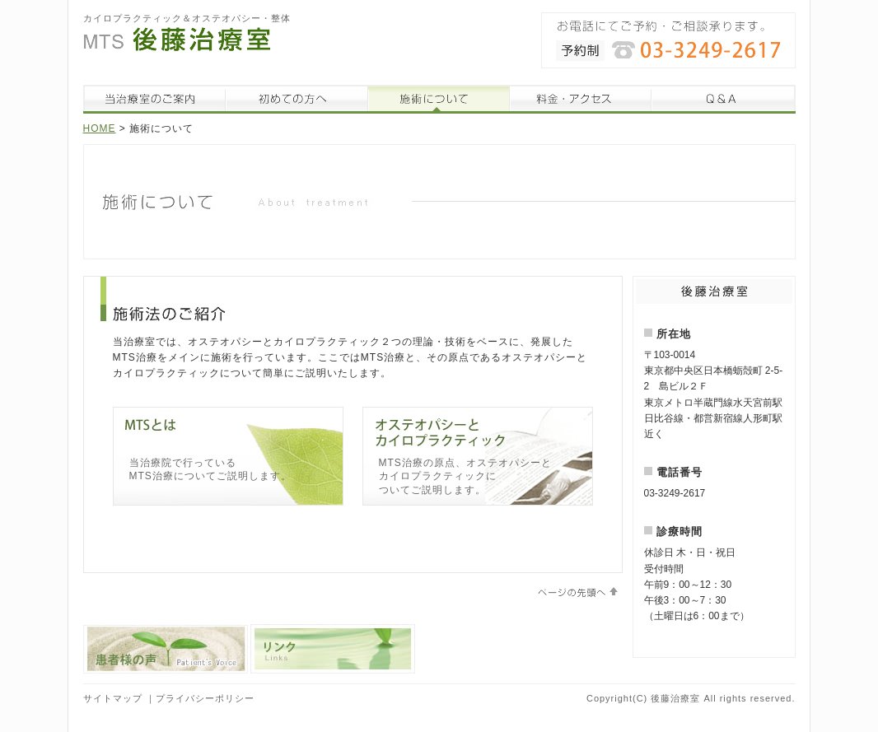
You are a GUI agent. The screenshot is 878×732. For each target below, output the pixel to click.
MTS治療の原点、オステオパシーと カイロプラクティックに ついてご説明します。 (465, 477)
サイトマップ (112, 698)
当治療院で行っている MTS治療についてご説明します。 (210, 470)
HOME (99, 128)
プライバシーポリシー (205, 698)
